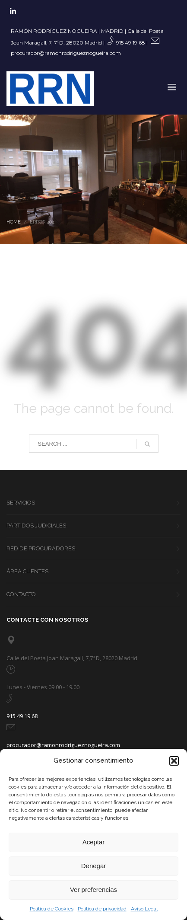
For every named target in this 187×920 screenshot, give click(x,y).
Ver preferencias (93, 889)
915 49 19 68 (130, 42)
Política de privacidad (102, 909)
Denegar (93, 865)
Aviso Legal (144, 909)
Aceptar (93, 842)
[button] (174, 761)
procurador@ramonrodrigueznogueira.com (66, 53)
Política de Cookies (51, 909)
